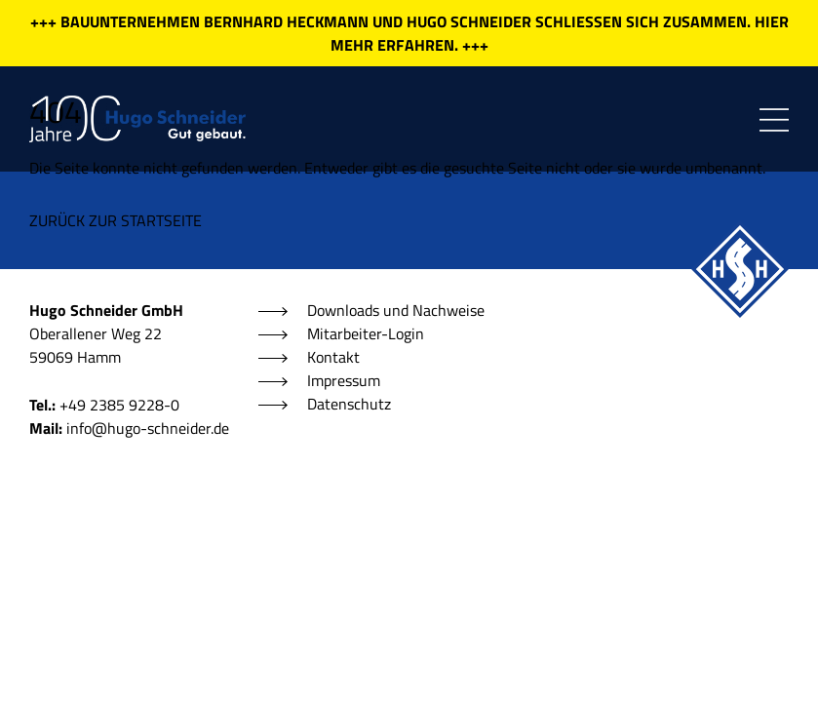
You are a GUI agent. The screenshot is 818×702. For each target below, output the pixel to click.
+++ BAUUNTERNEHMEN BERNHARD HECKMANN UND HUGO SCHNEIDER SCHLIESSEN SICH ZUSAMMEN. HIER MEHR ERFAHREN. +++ (409, 33)
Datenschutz (349, 403)
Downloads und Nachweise (396, 310)
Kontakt (333, 357)
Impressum (343, 380)
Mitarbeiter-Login (365, 333)
